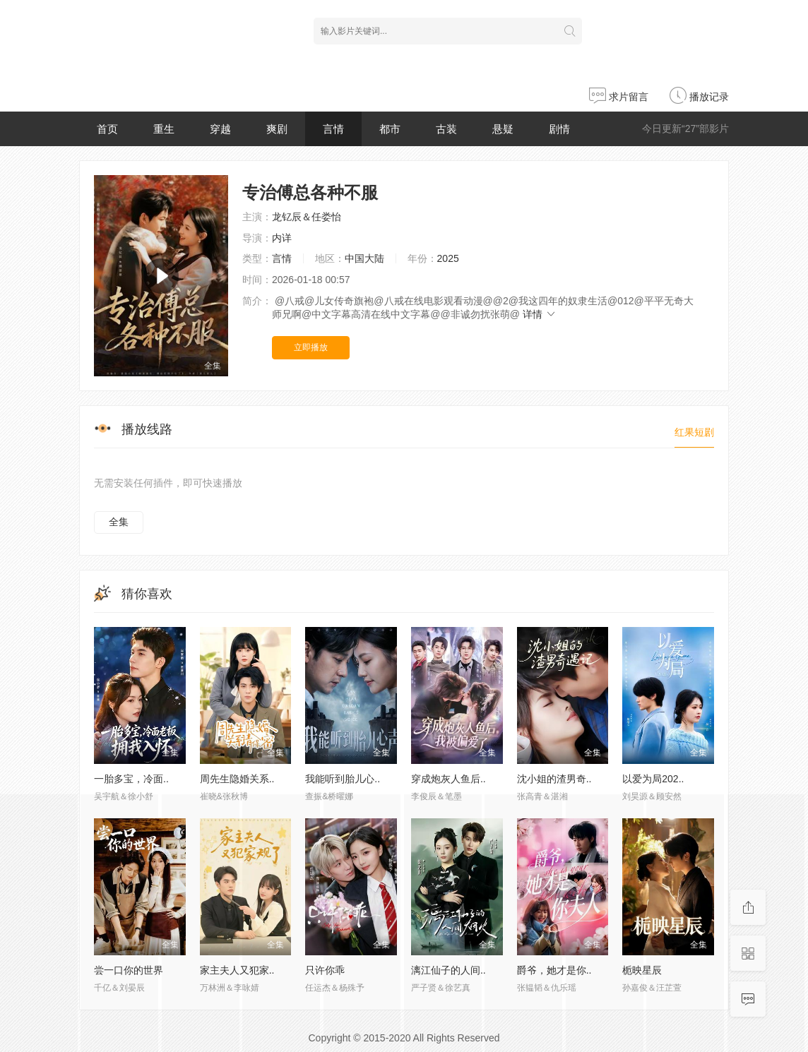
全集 (119, 521)
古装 (446, 129)
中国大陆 (364, 258)
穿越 (220, 129)
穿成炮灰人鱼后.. (448, 778)
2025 (448, 258)
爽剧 (276, 129)
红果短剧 (694, 432)
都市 (389, 129)
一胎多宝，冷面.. (131, 778)
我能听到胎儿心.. (342, 778)
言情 (333, 129)
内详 (282, 238)
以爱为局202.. (653, 778)
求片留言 (618, 96)
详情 (540, 314)
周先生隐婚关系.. (237, 778)
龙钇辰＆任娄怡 (306, 216)
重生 (163, 129)
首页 (107, 129)
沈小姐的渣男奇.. (554, 778)
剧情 (559, 129)
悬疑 (502, 129)
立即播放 (311, 347)
